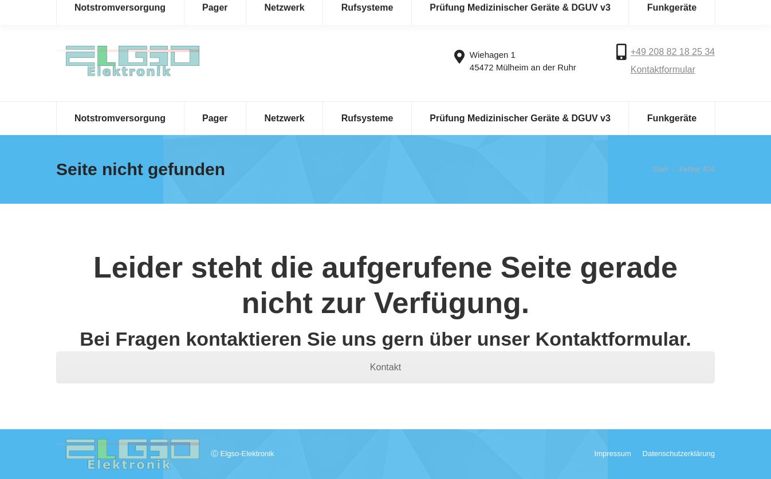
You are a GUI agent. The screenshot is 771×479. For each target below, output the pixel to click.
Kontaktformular (663, 69)
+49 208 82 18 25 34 (673, 52)
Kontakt (385, 367)
